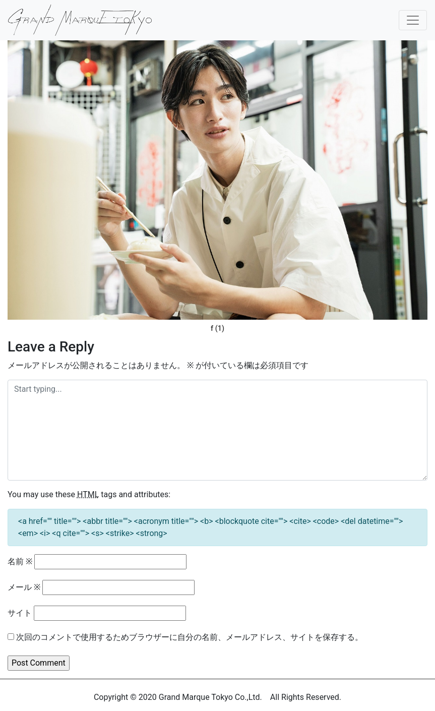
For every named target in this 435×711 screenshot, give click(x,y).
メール (24, 587)
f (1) (217, 328)
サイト (20, 613)
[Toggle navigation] (413, 20)
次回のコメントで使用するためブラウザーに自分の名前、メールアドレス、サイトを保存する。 (189, 637)
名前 (20, 561)
